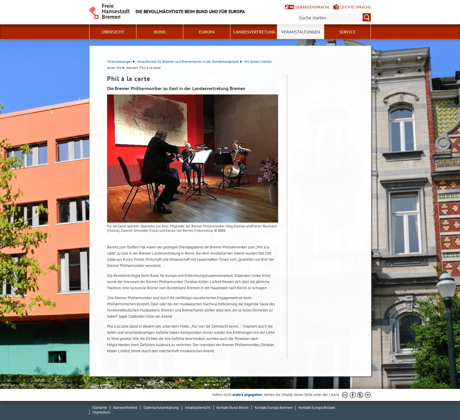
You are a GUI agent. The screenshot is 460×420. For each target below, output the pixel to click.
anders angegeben (247, 394)
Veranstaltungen (300, 32)
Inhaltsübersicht (197, 407)
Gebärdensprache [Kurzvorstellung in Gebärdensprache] (312, 7)
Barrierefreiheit (125, 407)
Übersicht (113, 32)
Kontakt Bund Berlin (232, 407)
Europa (207, 32)
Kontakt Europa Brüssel (317, 407)
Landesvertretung (254, 32)
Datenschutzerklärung (161, 407)
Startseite (99, 407)
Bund (159, 32)
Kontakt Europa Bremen (273, 407)
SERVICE (347, 32)
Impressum (101, 412)
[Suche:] (334, 17)
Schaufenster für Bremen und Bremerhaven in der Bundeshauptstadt (189, 61)
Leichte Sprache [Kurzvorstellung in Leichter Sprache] (355, 7)
